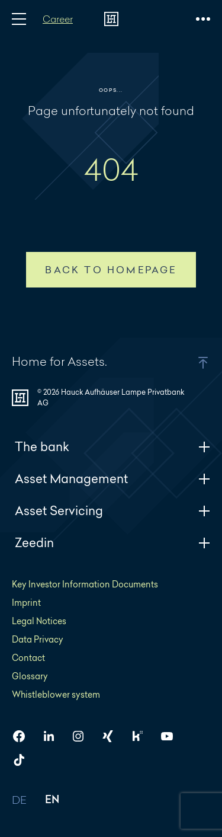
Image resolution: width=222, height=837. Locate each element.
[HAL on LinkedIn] (53, 736)
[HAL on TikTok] (24, 760)
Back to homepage (110, 269)
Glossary (30, 676)
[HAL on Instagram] (83, 736)
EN (52, 800)
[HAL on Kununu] (142, 736)
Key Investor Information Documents (85, 584)
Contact (28, 657)
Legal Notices (39, 621)
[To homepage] (111, 19)
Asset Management (112, 479)
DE (19, 800)
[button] (188, 363)
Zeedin (112, 543)
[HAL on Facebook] (24, 736)
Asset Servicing (112, 511)
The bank (112, 447)
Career (58, 18)
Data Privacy (37, 639)
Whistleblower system (56, 694)
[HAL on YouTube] (172, 736)
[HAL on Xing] (112, 736)
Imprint (26, 602)
